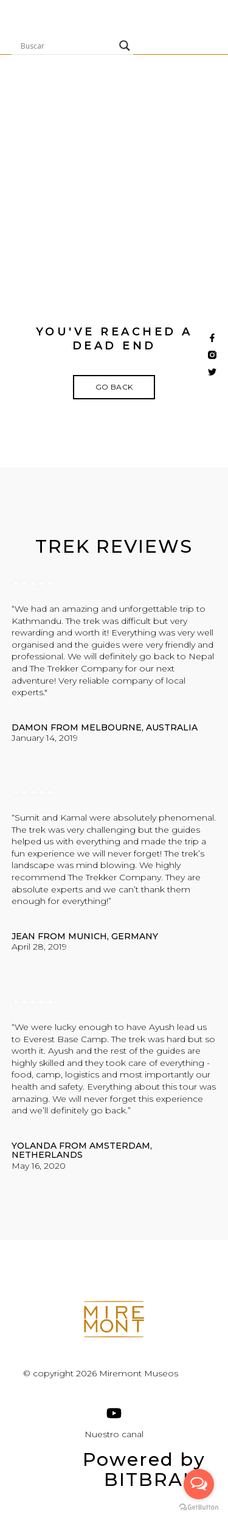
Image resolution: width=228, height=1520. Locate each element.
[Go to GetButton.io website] (198, 1507)
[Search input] (67, 45)
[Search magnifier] (124, 45)
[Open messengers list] (199, 1484)
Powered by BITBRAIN (144, 1469)
